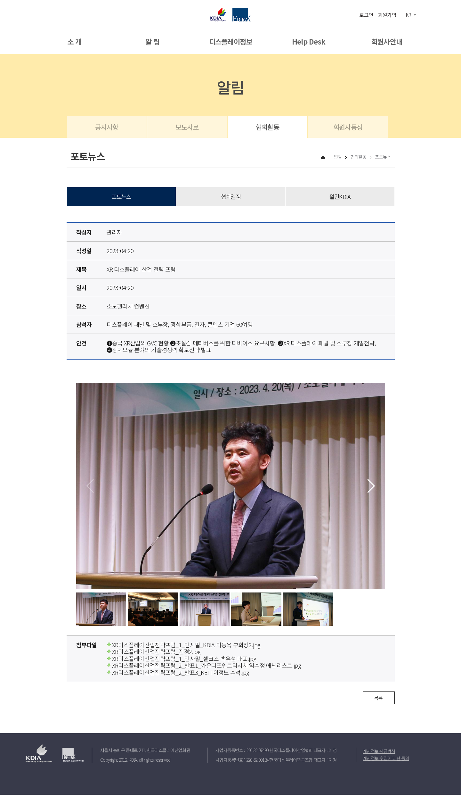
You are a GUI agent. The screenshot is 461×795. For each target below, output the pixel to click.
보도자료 (187, 127)
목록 (378, 697)
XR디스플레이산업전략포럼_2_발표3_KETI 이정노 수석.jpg (178, 672)
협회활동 (267, 127)
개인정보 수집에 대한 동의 (386, 758)
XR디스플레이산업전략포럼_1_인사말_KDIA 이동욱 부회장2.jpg (183, 645)
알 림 (152, 41)
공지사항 (106, 127)
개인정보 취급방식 (379, 751)
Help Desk (309, 41)
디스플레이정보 (230, 41)
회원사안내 (386, 41)
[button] (371, 486)
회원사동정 (347, 127)
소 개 (74, 41)
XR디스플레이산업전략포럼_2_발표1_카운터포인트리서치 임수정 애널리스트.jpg (204, 665)
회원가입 (387, 14)
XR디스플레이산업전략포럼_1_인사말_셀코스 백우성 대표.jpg (181, 659)
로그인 (366, 14)
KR (408, 15)
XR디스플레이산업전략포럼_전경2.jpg (153, 652)
